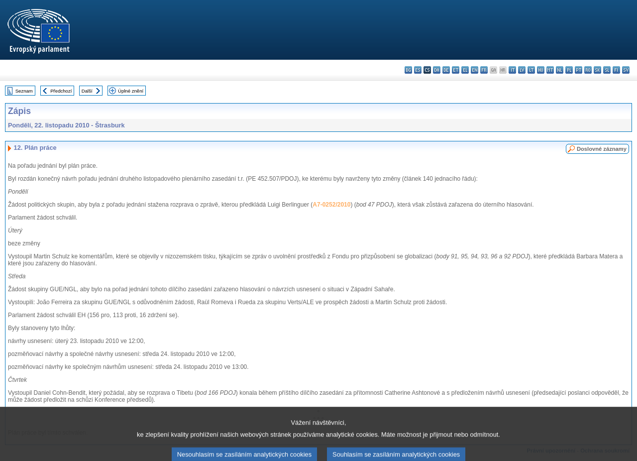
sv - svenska (626, 70)
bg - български (408, 70)
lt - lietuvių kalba (531, 70)
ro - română (588, 70)
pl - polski (569, 70)
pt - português (578, 70)
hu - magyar (540, 70)
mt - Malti (550, 70)
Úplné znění (130, 91)
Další (87, 91)
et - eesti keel (455, 70)
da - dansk (436, 70)
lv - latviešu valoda (522, 70)
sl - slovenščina (607, 70)
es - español (418, 70)
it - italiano (512, 70)
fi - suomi (616, 70)
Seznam (24, 91)
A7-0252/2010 (331, 204)
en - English (474, 70)
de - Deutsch (446, 70)
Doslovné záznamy (602, 149)
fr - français (484, 70)
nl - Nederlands (559, 70)
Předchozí (61, 91)
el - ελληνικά (465, 70)
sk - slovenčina (597, 70)
